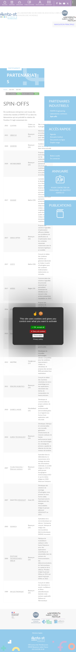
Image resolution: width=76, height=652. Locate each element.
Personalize (38, 336)
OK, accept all (38, 327)
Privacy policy (38, 339)
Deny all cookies (38, 331)
